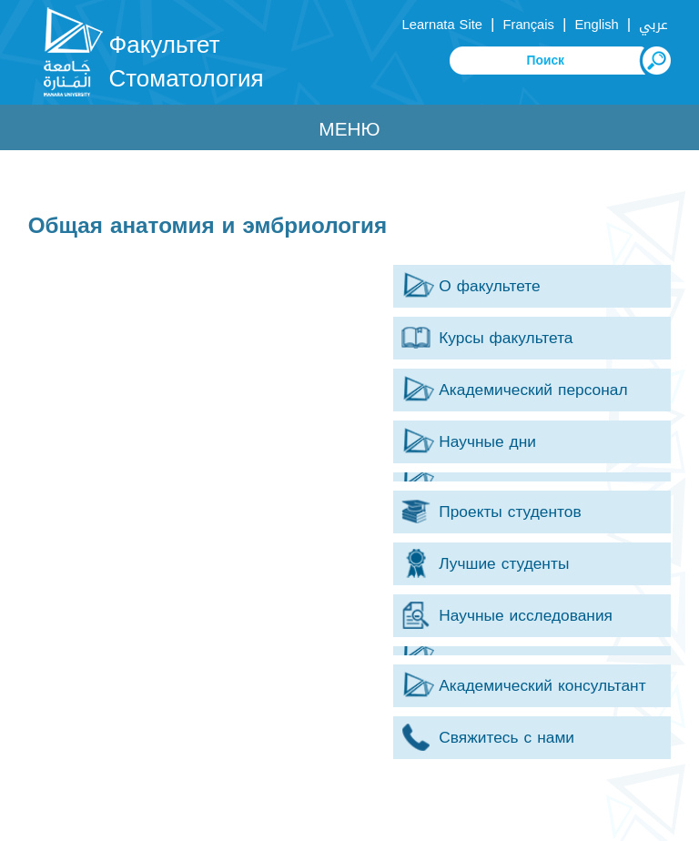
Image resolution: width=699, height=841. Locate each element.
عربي (653, 24)
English (596, 24)
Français (528, 24)
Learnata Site (442, 24)
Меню (349, 129)
